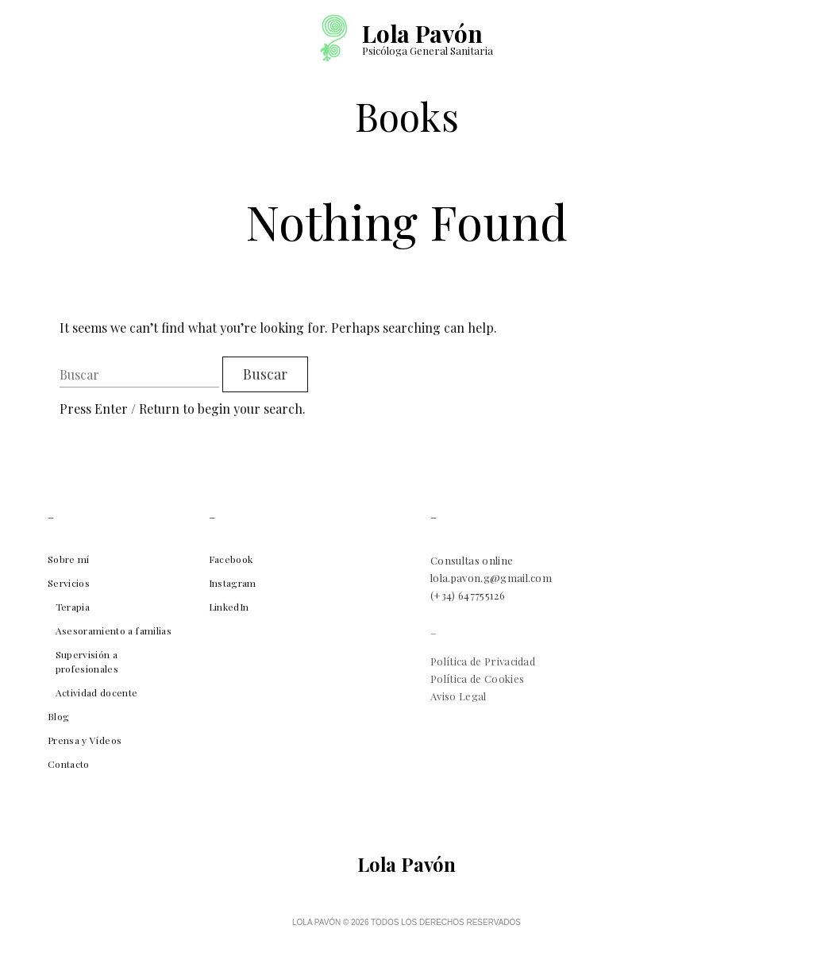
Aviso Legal (458, 696)
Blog (58, 716)
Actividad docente (97, 692)
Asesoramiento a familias (113, 630)
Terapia (73, 606)
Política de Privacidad (482, 661)
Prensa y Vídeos (84, 740)
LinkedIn (229, 606)
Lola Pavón (422, 33)
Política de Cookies (477, 678)
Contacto (69, 764)
